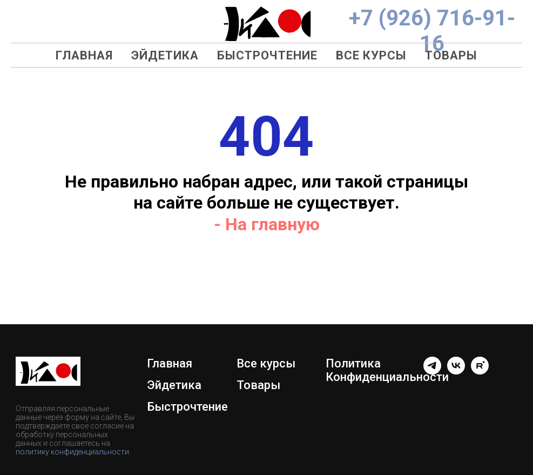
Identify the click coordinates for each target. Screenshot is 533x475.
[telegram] (432, 371)
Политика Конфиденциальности (387, 370)
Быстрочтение (267, 55)
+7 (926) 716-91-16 (432, 30)
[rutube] (480, 371)
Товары (451, 55)
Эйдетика (165, 55)
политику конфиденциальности (72, 451)
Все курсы (371, 55)
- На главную (267, 224)
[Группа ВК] (456, 371)
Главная (84, 55)
